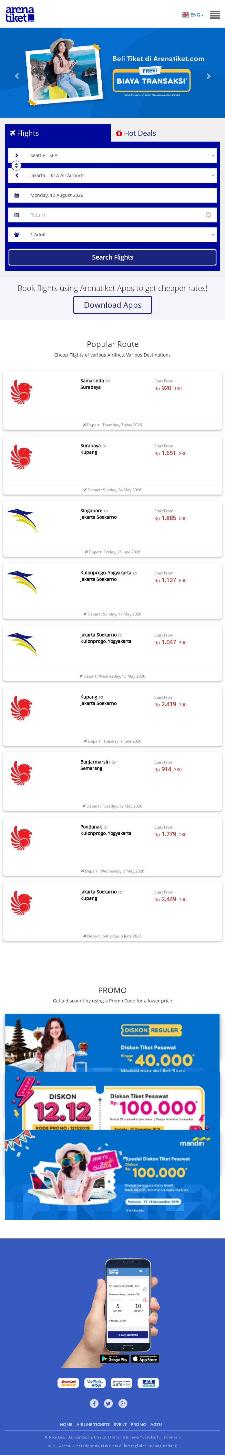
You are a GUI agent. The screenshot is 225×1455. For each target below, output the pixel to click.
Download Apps (112, 304)
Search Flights (112, 257)
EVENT (120, 1424)
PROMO (139, 1424)
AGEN (156, 1424)
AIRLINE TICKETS (93, 1424)
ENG (197, 15)
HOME (66, 1424)
